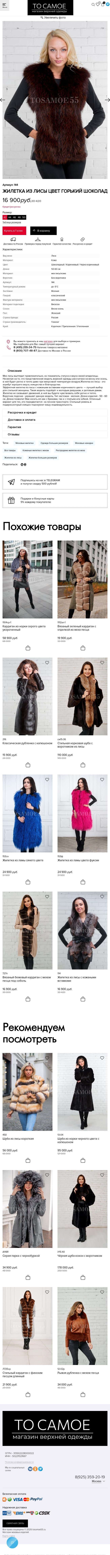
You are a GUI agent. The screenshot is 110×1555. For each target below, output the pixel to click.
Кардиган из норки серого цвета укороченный (24, 628)
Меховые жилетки (25, 443)
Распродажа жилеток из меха (70, 450)
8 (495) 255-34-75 (25, 347)
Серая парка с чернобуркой (21, 1256)
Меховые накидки (84, 443)
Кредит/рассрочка (11, 206)
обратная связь (15, 1523)
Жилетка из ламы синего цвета (23, 860)
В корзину (43, 230)
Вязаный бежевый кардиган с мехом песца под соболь (27, 979)
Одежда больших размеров (54, 443)
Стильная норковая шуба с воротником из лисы (75, 745)
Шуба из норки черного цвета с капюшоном (78, 1140)
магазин (48, 341)
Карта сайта (9, 1535)
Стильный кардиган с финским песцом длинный (22, 1374)
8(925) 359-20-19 (90, 1477)
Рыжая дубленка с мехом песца (78, 1373)
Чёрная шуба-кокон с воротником (80, 1256)
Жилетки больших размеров (43, 457)
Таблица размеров (12, 222)
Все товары (10, 450)
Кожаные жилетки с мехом (36, 450)
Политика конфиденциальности (19, 1462)
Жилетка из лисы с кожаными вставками (77, 979)
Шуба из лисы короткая (18, 1139)
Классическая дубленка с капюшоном (27, 743)
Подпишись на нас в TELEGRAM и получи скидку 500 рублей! (40, 482)
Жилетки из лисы (12, 457)
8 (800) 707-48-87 (25, 350)
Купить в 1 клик (13, 230)
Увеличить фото (55, 17)
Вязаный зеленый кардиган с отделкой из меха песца (77, 628)
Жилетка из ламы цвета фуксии (78, 860)
